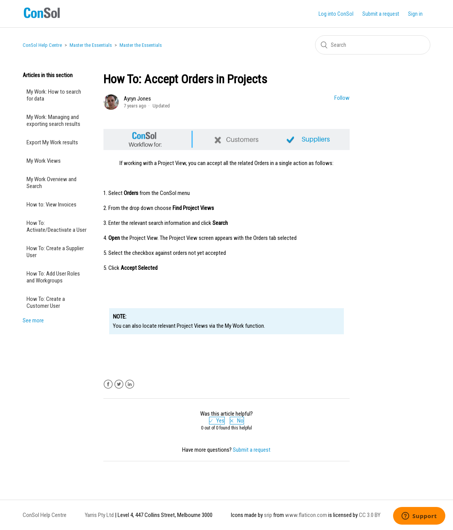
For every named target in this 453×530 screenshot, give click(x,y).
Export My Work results (52, 142)
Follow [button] (342, 97)
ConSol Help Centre (42, 45)
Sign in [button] (415, 14)
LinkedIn (129, 384)
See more (33, 320)
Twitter (119, 384)
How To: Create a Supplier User (55, 252)
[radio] (217, 420)
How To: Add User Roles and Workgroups (53, 277)
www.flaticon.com (306, 515)
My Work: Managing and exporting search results (53, 120)
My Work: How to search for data (54, 95)
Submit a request (380, 14)
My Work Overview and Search (51, 183)
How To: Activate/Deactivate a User (56, 226)
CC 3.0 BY (369, 515)
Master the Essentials (91, 45)
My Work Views (44, 160)
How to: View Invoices (51, 204)
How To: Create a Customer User (46, 302)
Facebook (108, 384)
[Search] (372, 44)
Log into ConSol (336, 14)
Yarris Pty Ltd (99, 515)
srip (268, 515)
